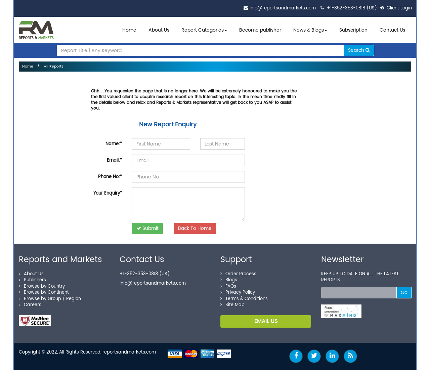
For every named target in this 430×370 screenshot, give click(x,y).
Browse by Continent (44, 292)
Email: (114, 160)
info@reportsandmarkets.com (283, 8)
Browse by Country (42, 286)
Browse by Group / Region (50, 298)
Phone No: (110, 176)
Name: (113, 144)
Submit (147, 228)
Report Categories (202, 30)
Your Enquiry (107, 193)
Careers (30, 305)
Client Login (396, 8)
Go (404, 292)
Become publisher (260, 30)
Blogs (228, 280)
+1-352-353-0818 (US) (352, 8)
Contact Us (392, 30)
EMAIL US (265, 321)
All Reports (53, 67)
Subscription (353, 30)
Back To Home (195, 228)
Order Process (238, 274)
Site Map (232, 305)
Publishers (32, 280)
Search (359, 50)
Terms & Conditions (244, 298)
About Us (158, 30)
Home (129, 30)
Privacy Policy (237, 292)
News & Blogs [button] (310, 30)
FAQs (228, 286)
